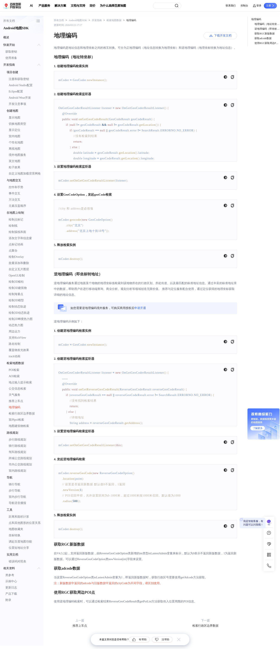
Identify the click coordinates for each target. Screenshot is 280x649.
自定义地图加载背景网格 (25, 173)
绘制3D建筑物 (18, 287)
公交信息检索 (17, 388)
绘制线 (13, 225)
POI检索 (14, 370)
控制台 (244, 5)
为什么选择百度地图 (113, 5)
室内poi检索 (16, 419)
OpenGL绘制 (17, 275)
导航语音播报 (17, 503)
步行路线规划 (17, 439)
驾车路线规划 (17, 452)
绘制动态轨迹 (17, 306)
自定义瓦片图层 (19, 269)
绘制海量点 (16, 294)
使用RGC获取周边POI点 (267, 43)
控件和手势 (16, 187)
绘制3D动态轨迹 (19, 312)
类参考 (9, 575)
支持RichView (17, 337)
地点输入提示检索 (20, 382)
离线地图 (14, 148)
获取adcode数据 (263, 38)
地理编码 (14, 407)
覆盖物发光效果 (19, 350)
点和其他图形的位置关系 (25, 522)
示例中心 (11, 581)
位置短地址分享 (19, 547)
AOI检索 (14, 376)
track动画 (14, 356)
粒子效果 (14, 167)
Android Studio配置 (21, 85)
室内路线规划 (17, 470)
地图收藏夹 (16, 529)
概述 (6, 37)
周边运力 (14, 331)
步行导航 (14, 490)
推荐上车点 (16, 401)
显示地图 (14, 117)
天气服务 (14, 394)
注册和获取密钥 (19, 79)
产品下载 (11, 593)
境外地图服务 (17, 154)
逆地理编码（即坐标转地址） (267, 28)
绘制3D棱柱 (16, 281)
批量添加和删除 (19, 263)
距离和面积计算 (19, 516)
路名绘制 (14, 343)
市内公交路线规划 (20, 464)
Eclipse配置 (16, 91)
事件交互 (14, 193)
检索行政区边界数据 (22, 413)
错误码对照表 (17, 561)
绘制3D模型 (16, 300)
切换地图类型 (17, 123)
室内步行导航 (17, 496)
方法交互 (14, 199)
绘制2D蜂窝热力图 (21, 319)
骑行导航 (14, 484)
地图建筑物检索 (19, 425)
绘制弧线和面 (17, 232)
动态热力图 (16, 325)
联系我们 (231, 5)
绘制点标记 (16, 219)
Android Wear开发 (20, 97)
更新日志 (11, 587)
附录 (8, 600)
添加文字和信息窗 (20, 238)
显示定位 (14, 130)
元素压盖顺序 (17, 205)
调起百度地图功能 (20, 541)
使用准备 (11, 57)
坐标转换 (14, 535)
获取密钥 (11, 51)
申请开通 (140, 308)
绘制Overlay (16, 256)
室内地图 (14, 136)
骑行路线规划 (17, 445)
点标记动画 (16, 244)
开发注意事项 (17, 103)
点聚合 (13, 250)
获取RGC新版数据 (265, 33)
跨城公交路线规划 (20, 458)
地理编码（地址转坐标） (267, 24)
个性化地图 (16, 142)
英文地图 (14, 161)
